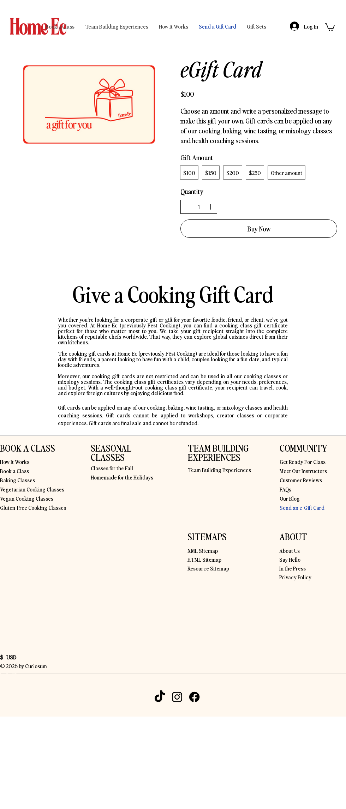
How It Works (14, 461)
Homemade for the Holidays (122, 477)
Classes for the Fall (112, 468)
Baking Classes (17, 480)
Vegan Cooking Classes (26, 498)
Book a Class (14, 471)
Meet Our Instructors (303, 471)
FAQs (285, 489)
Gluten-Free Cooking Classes (33, 507)
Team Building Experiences (219, 469)
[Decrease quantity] (187, 206)
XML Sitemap (202, 550)
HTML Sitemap (204, 559)
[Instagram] (177, 697)
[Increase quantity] (210, 206)
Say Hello (289, 559)
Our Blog (290, 498)
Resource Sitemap (208, 568)
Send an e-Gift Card (302, 507)
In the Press (292, 568)
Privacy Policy (295, 577)
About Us (289, 550)
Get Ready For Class (303, 461)
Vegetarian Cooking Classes (32, 489)
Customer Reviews (301, 480)
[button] (330, 27)
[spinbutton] (198, 207)
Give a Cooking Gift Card (173, 293)
